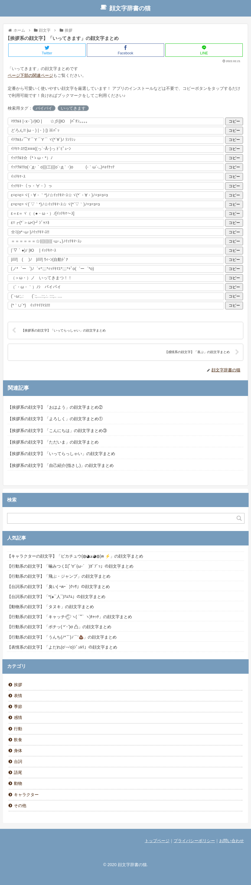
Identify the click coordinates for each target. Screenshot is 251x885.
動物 (18, 783)
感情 (18, 717)
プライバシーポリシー (194, 840)
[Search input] (122, 518)
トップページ (157, 840)
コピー (234, 121)
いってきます (73, 108)
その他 (20, 805)
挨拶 (18, 684)
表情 (18, 695)
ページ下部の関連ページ (30, 75)
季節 (18, 706)
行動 (18, 728)
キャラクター (26, 794)
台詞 (18, 761)
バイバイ (44, 108)
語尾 (18, 772)
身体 (18, 750)
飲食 (18, 739)
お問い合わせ (231, 840)
